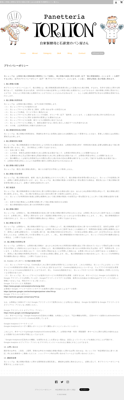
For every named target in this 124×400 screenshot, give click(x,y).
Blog (70, 53)
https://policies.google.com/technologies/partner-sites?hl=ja (30, 291)
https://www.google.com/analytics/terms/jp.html (24, 286)
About (35, 53)
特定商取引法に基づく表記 (65, 390)
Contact (82, 53)
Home (23, 53)
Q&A (59, 53)
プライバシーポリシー (43, 390)
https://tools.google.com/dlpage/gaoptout (21, 313)
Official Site (97, 53)
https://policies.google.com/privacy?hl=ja (21, 297)
